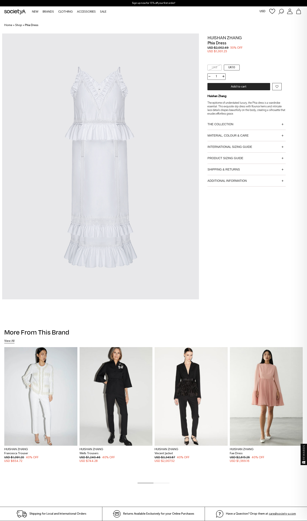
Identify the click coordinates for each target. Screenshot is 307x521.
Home (8, 25)
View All (9, 340)
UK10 (231, 67)
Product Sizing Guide (225, 158)
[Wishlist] (272, 11)
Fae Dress (236, 453)
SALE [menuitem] (103, 11)
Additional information (227, 180)
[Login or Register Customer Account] (290, 11)
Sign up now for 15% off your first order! (153, 3)
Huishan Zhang (224, 38)
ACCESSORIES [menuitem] (86, 11)
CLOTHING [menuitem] (65, 11)
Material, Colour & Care (228, 135)
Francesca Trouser (16, 453)
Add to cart (238, 86)
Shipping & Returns (223, 169)
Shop (18, 25)
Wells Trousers (89, 453)
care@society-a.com (282, 513)
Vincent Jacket (164, 453)
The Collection (220, 124)
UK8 (214, 67)
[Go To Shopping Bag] (298, 11)
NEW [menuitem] (35, 11)
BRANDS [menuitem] (48, 11)
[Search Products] (281, 11)
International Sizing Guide (229, 146)
